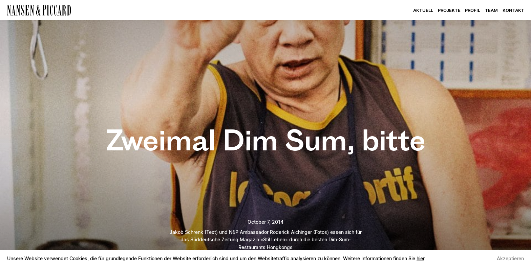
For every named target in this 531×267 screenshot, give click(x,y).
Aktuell (423, 10)
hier (420, 258)
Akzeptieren (510, 258)
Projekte (449, 10)
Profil (472, 10)
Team (491, 10)
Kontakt (513, 10)
